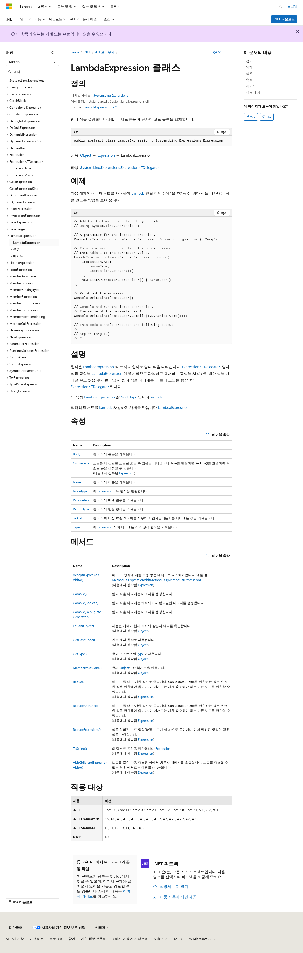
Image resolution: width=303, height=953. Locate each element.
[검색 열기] (280, 6)
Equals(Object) (83, 625)
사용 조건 (161, 938)
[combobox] (32, 62)
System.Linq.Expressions (110, 95)
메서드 (251, 86)
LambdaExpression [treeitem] (26, 242)
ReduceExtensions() (87, 729)
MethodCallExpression (128, 580)
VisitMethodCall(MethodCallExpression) (172, 580)
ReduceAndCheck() (86, 705)
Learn (75, 52)
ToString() (80, 748)
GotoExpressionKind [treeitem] (23, 188)
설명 (249, 73)
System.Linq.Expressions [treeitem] (26, 80)
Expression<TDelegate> (201, 366)
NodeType (128, 396)
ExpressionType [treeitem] (20, 168)
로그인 (292, 6)
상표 (177, 938)
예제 (249, 67)
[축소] (53, 52)
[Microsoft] (9, 6)
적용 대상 (253, 92)
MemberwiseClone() (87, 667)
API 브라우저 (104, 52)
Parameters (81, 500)
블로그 (54, 938)
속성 (249, 79)
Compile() (80, 594)
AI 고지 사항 (15, 938)
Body (76, 454)
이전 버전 (37, 938)
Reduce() (79, 681)
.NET (87, 52)
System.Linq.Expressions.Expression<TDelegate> (120, 167)
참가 (72, 938)
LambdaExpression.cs (99, 107)
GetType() (80, 653)
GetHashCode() (84, 639)
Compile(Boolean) (85, 603)
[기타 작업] (228, 52)
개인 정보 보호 (92, 938)
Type (76, 527)
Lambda (138, 193)
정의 (249, 61)
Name (77, 482)
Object (85, 155)
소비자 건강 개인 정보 (128, 938)
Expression (106, 155)
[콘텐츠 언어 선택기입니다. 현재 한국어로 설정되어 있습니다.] (15, 927)
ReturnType (81, 509)
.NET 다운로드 (284, 19)
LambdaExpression (98, 366)
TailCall (77, 518)
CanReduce (81, 463)
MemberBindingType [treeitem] (24, 289)
